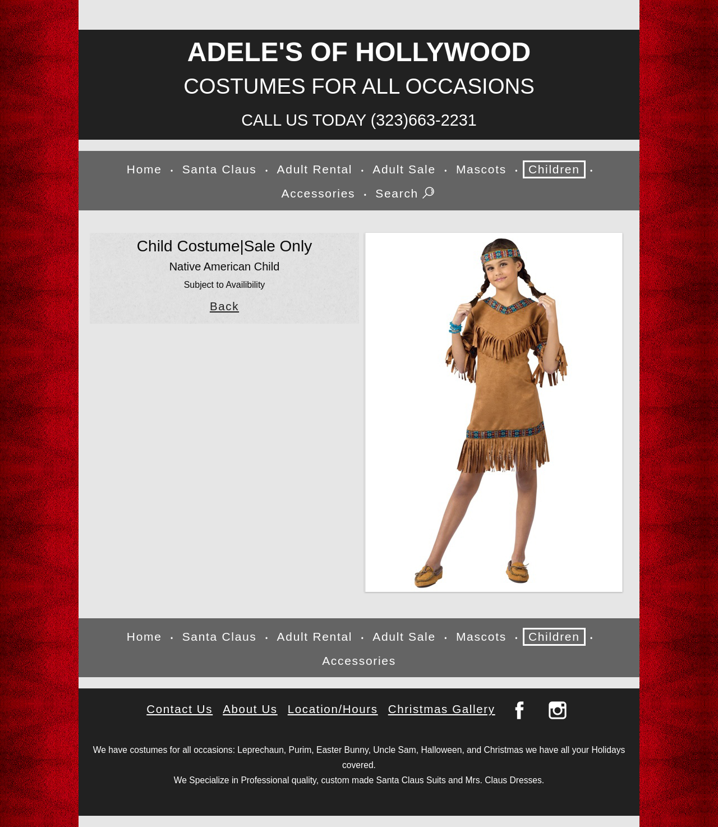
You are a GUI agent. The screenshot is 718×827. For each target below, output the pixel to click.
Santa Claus (219, 169)
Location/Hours (333, 708)
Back (224, 306)
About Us (250, 708)
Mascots (481, 169)
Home (144, 169)
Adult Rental (315, 169)
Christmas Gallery (441, 708)
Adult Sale (404, 169)
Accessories (319, 193)
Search (405, 194)
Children (554, 169)
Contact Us (179, 708)
